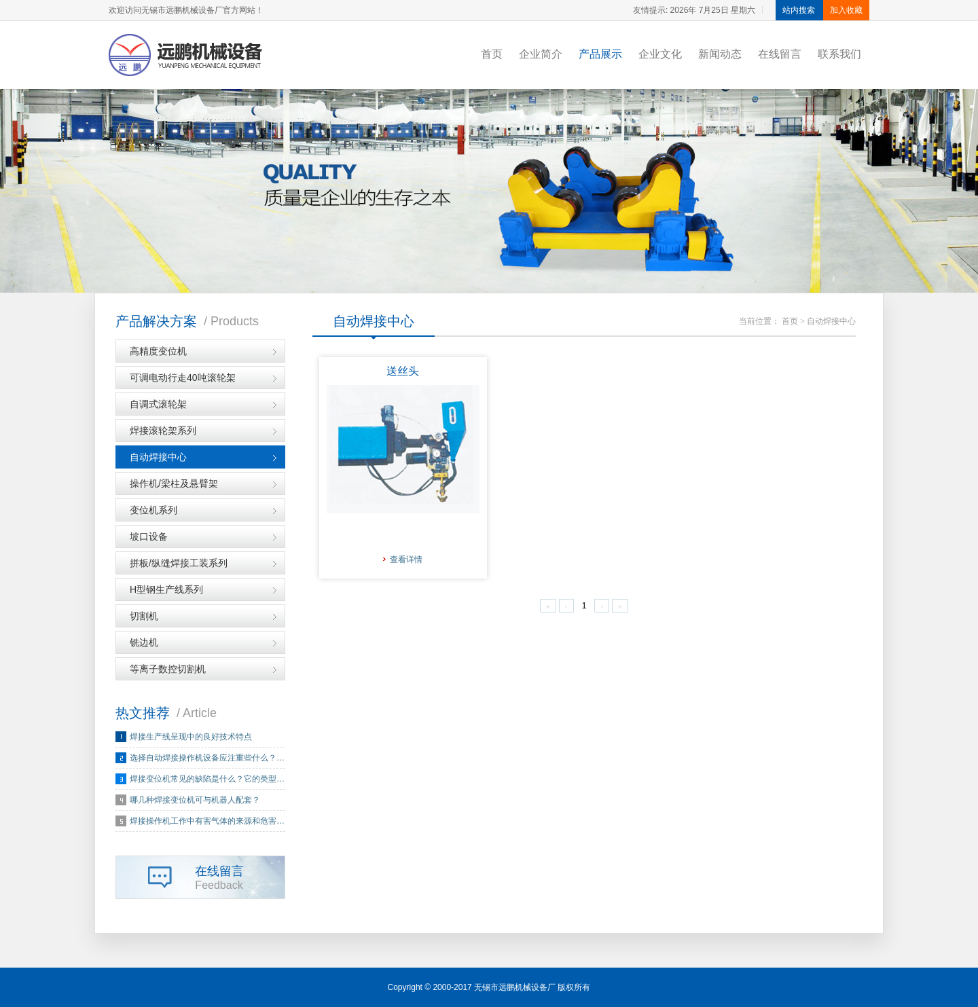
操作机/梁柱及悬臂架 (174, 483)
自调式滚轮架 (158, 404)
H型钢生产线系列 (166, 589)
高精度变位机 (158, 351)
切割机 (144, 615)
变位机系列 (153, 510)
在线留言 (779, 54)
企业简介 (540, 54)
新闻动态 (720, 54)
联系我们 (839, 54)
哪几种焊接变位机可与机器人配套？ (195, 800)
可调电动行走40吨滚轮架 (183, 377)
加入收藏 (846, 10)
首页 (492, 54)
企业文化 (660, 54)
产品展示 (600, 54)
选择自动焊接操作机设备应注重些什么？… (207, 758)
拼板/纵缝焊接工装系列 (179, 562)
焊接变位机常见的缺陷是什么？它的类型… (207, 779)
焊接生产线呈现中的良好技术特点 (191, 736)
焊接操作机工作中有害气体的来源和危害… (207, 821)
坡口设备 (149, 536)
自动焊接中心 (158, 457)
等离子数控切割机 (168, 668)
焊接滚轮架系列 (163, 430)
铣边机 (144, 642)
